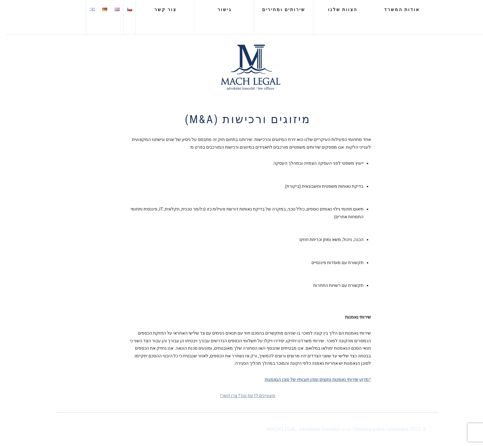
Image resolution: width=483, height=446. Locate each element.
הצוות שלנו (336, 9)
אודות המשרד (395, 9)
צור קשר (159, 9)
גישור (218, 9)
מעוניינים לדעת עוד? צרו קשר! (241, 395)
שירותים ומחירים (277, 9)
